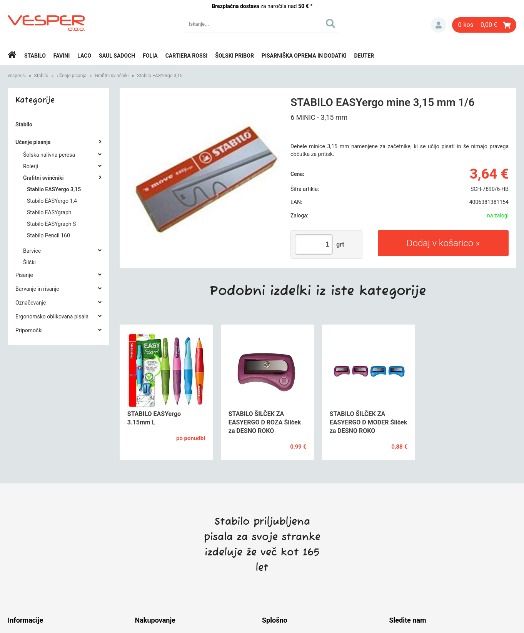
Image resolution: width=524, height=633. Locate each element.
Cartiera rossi (186, 56)
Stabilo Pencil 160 (48, 235)
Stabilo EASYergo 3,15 (159, 75)
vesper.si (17, 75)
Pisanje (24, 275)
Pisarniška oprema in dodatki (304, 56)
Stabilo (35, 56)
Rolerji (30, 166)
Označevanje (30, 303)
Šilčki (29, 262)
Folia (150, 56)
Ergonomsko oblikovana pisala (51, 316)
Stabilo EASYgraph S (51, 224)
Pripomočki (29, 330)
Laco (84, 56)
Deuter (364, 56)
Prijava (438, 25)
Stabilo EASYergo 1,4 (52, 201)
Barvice (32, 251)
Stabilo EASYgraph (49, 212)
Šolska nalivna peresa (49, 155)
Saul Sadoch (117, 56)
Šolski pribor (234, 56)
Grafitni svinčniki (111, 75)
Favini (61, 56)
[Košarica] (484, 25)
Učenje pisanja (72, 75)
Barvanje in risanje (37, 289)
